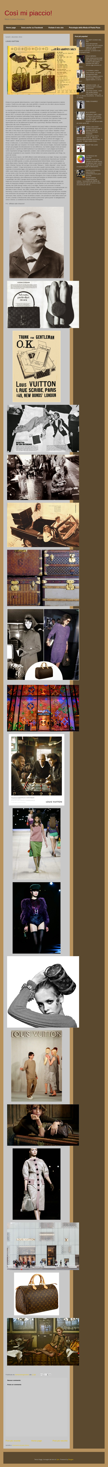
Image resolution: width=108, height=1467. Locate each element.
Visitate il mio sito (56, 28)
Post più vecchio (60, 1441)
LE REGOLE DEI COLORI (91, 156)
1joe (58, 1459)
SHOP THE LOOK (92, 145)
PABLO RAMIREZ (92, 101)
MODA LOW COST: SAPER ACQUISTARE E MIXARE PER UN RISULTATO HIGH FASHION (94, 130)
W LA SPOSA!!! (91, 112)
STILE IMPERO (91, 56)
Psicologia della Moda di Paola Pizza (84, 28)
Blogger (70, 1459)
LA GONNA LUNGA (92, 70)
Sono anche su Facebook (32, 28)
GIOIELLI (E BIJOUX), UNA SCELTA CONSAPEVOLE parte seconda (93, 173)
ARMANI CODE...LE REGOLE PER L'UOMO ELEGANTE (93, 86)
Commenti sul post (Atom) (20, 1445)
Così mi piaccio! (28, 13)
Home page (11, 28)
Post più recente (13, 1441)
